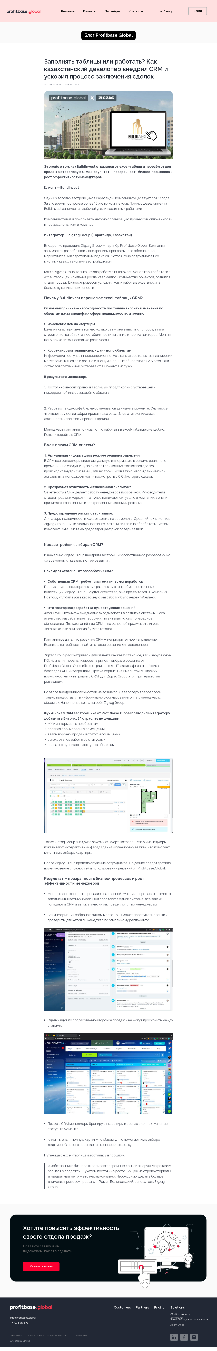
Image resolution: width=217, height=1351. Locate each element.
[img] (174, 1341)
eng (169, 11)
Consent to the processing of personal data (47, 1339)
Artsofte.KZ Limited (20, 1344)
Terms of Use (16, 1339)
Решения (68, 11)
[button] (41, 1270)
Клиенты (89, 11)
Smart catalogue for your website (189, 1323)
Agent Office (177, 1328)
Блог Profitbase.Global (108, 35)
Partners (142, 1311)
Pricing (159, 1311)
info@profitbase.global (23, 1321)
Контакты (136, 11)
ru (160, 11)
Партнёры (112, 11)
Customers (122, 1311)
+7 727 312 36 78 (19, 1326)
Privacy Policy (81, 1339)
